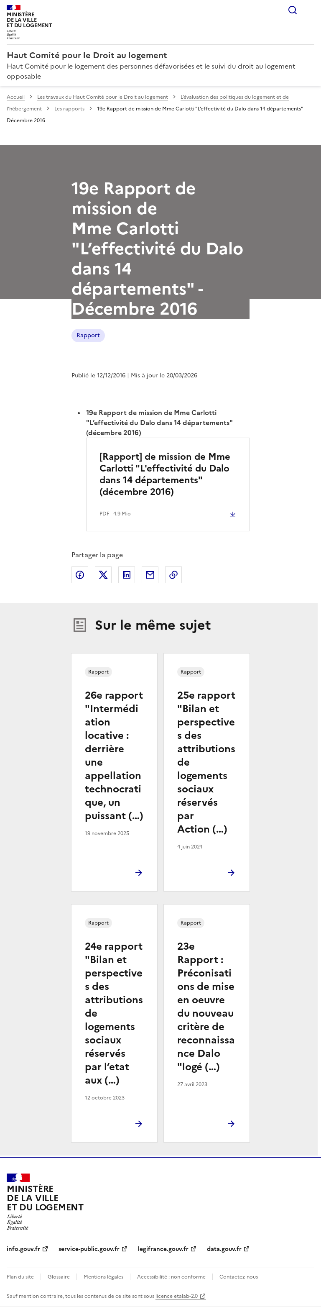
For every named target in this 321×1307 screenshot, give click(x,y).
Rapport (88, 335)
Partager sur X (103, 574)
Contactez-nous (238, 1277)
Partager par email (150, 574)
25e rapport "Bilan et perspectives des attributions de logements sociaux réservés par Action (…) (206, 762)
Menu (309, 10)
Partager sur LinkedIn (126, 574)
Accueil (16, 97)
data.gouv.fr (224, 1249)
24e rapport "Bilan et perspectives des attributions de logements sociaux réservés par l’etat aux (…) (114, 1013)
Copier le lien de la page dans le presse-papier (173, 574)
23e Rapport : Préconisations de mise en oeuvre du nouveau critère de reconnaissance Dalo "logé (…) (206, 1006)
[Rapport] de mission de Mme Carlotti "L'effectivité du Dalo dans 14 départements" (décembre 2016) (164, 474)
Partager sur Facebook (79, 574)
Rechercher (292, 10)
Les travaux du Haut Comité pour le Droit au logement (102, 97)
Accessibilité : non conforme (171, 1277)
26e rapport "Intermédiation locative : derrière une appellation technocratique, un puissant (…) (114, 755)
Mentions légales (103, 1277)
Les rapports (69, 109)
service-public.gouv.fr (89, 1249)
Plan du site (20, 1277)
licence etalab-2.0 (176, 1296)
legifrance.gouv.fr (163, 1249)
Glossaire (59, 1277)
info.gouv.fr (23, 1249)
